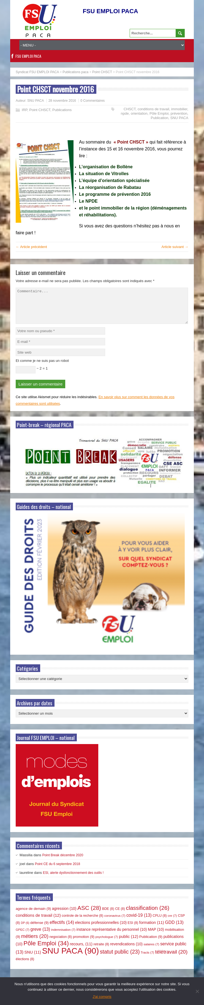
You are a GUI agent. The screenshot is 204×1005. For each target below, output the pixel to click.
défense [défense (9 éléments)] (39, 929)
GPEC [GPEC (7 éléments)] (22, 936)
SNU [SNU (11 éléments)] (33, 959)
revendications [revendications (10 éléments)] (126, 950)
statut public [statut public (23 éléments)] (120, 958)
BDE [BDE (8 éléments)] (108, 915)
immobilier (179, 109)
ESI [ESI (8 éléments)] (133, 929)
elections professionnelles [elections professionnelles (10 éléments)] (101, 929)
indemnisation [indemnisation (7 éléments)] (63, 936)
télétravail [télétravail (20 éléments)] (171, 958)
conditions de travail (153, 109)
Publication (159, 118)
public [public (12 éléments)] (128, 943)
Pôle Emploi (158, 113)
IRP (24, 110)
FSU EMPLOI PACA (28, 56)
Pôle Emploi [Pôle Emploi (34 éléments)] (46, 949)
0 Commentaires (92, 101)
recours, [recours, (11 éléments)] (81, 950)
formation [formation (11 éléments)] (151, 929)
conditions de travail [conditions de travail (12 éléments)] (38, 921)
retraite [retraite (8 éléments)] (101, 951)
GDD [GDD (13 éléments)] (174, 929)
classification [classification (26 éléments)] (147, 915)
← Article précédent (31, 247)
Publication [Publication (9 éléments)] (150, 943)
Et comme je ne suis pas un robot (42, 367)
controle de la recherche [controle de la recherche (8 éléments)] (82, 922)
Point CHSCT (39, 110)
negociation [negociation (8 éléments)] (60, 943)
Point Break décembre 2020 (62, 862)
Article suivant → (174, 247)
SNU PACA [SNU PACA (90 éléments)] (70, 957)
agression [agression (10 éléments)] (64, 915)
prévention (179, 113)
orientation (139, 113)
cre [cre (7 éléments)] (172, 922)
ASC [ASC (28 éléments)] (89, 914)
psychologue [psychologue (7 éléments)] (107, 943)
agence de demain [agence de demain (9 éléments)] (33, 915)
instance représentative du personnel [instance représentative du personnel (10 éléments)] (112, 936)
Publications (62, 110)
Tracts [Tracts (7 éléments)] (147, 959)
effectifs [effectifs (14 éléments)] (62, 928)
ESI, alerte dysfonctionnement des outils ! (73, 879)
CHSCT (129, 109)
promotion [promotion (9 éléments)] (83, 943)
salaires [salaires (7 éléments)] (151, 950)
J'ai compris (102, 997)
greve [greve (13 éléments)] (40, 936)
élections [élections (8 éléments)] (25, 966)
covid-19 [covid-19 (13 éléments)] (139, 921)
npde (125, 113)
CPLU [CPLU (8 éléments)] (160, 922)
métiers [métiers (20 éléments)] (34, 943)
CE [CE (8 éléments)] (120, 915)
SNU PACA (35, 101)
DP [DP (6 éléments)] (25, 929)
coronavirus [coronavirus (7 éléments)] (115, 922)
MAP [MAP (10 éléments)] (156, 936)
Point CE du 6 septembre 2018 (57, 870)
